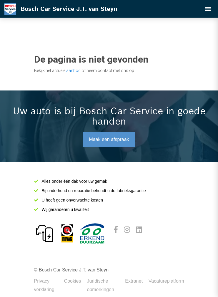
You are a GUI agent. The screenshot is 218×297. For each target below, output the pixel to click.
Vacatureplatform (166, 280)
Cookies (72, 280)
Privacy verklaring (44, 285)
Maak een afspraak (109, 139)
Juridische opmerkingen (100, 285)
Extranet (134, 280)
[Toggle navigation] (208, 9)
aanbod (73, 70)
